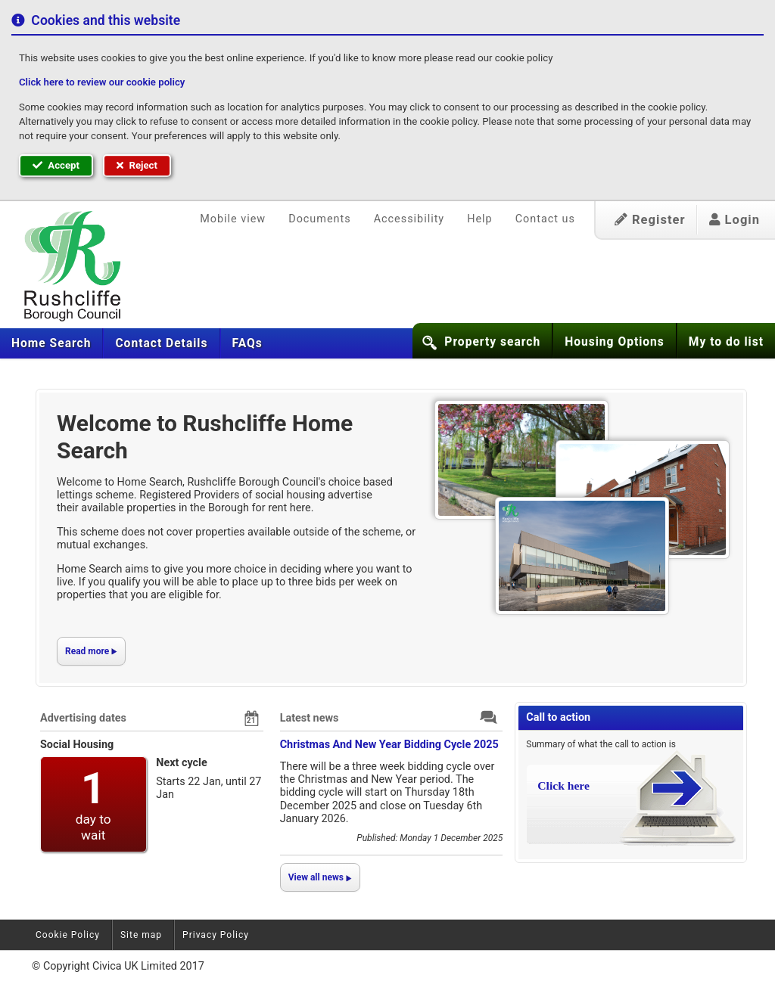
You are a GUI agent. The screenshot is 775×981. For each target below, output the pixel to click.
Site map (141, 935)
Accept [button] (56, 165)
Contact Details (161, 343)
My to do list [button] (726, 342)
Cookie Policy (68, 935)
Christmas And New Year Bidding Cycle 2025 (389, 744)
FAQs (247, 343)
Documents (319, 219)
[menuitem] (51, 343)
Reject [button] (137, 165)
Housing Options (615, 342)
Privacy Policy (215, 935)
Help (479, 219)
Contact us (545, 219)
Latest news (309, 718)
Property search (492, 342)
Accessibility (409, 219)
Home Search (51, 343)
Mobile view (233, 219)
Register (650, 220)
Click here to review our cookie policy (102, 82)
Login (734, 220)
